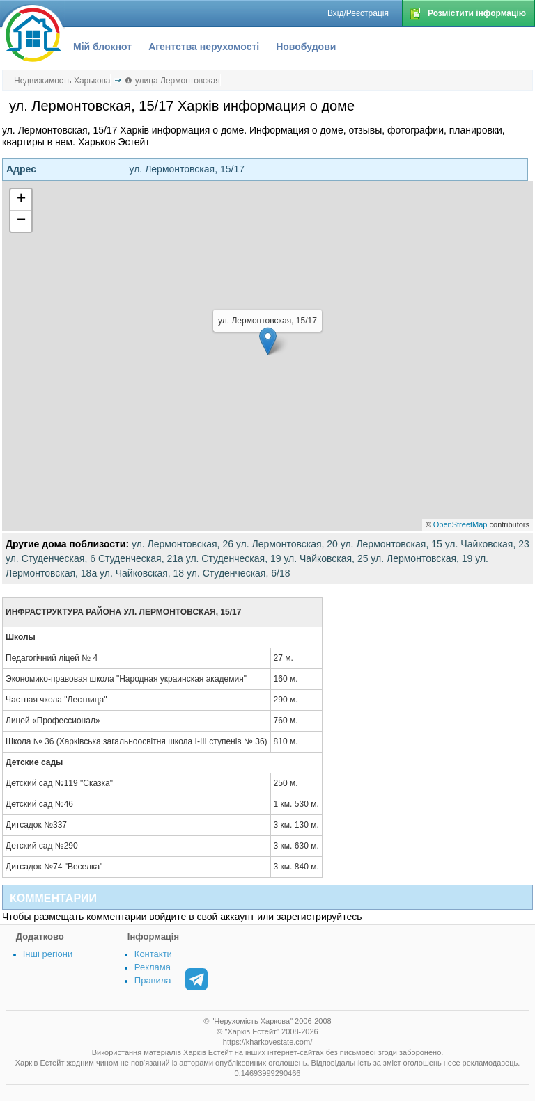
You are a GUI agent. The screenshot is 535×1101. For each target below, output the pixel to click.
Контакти (153, 954)
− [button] (21, 221)
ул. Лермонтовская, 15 (391, 543)
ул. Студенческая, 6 (50, 558)
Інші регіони (47, 954)
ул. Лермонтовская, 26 (182, 543)
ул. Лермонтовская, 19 (421, 558)
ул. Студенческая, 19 (233, 558)
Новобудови (306, 46)
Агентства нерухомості (203, 46)
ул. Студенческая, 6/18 (238, 573)
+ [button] (21, 199)
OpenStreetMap (460, 524)
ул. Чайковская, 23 (487, 543)
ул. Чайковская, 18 (142, 573)
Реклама (152, 967)
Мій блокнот (102, 46)
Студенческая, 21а (140, 558)
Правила (152, 980)
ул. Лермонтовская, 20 (287, 543)
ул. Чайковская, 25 (326, 558)
